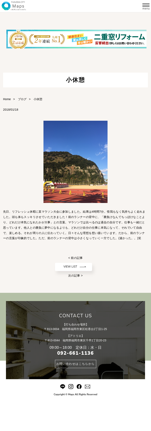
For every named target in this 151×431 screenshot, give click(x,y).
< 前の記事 (75, 258)
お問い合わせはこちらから (75, 364)
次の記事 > (75, 275)
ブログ (22, 99)
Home (7, 99)
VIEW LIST (70, 267)
